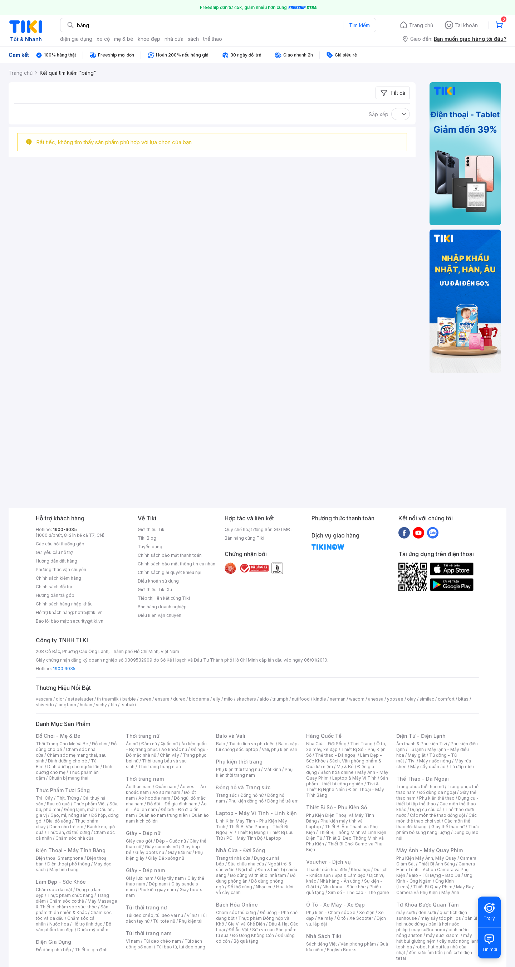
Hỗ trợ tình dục (87, 924)
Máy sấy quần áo (428, 766)
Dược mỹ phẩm (92, 929)
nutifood (301, 699)
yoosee (395, 699)
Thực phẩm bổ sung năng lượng (437, 829)
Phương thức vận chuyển (61, 569)
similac (427, 699)
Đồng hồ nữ (252, 795)
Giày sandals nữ (161, 846)
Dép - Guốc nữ (171, 841)
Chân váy (169, 755)
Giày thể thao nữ (448, 826)
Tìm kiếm (359, 25)
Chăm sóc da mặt (54, 889)
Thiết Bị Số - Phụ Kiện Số (336, 807)
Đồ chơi (99, 743)
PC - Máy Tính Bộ (244, 838)
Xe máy (325, 918)
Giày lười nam (139, 878)
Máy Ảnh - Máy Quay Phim (429, 850)
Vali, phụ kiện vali (279, 749)
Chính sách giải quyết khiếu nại (169, 572)
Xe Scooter (361, 918)
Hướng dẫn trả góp (55, 595)
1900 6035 (64, 668)
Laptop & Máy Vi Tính (354, 778)
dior (60, 699)
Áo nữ (132, 743)
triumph (280, 699)
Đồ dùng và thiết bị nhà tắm (258, 875)
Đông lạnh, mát (79, 809)
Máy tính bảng (64, 869)
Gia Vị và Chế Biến (246, 924)
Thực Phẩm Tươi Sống (63, 790)
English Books (342, 949)
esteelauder (80, 699)
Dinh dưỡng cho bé (67, 761)
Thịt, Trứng (68, 798)
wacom (356, 699)
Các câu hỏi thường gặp (60, 543)
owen (145, 699)
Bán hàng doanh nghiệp (162, 606)
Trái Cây (44, 798)
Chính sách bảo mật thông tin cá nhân (176, 563)
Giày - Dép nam (145, 870)
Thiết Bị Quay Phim (432, 886)
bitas (463, 699)
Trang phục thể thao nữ (420, 786)
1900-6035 (65, 529)
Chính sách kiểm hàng (58, 578)
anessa (375, 699)
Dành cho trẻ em (66, 826)
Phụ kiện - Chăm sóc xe (330, 912)
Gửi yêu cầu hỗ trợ (54, 552)
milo (228, 699)
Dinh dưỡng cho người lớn (73, 766)
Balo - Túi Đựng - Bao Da (434, 875)
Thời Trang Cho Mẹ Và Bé (62, 743)
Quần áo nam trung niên (163, 815)
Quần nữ (169, 743)
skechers (246, 699)
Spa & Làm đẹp (350, 875)
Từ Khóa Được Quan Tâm (427, 905)
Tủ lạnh (416, 749)
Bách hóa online (337, 772)
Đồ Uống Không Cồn (253, 935)
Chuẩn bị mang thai (68, 778)
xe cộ (103, 39)
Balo (220, 743)
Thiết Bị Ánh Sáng (436, 864)
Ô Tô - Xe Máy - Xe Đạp (335, 905)
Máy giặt (417, 755)
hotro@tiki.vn (89, 612)
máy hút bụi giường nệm (434, 938)
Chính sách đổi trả (54, 586)
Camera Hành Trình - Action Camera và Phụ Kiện (435, 869)
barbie (129, 699)
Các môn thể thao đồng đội (437, 815)
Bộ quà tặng (246, 941)
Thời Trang (361, 743)
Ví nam (133, 941)
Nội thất (246, 869)
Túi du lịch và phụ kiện (252, 743)
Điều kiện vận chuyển (159, 615)
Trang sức (226, 795)
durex (179, 699)
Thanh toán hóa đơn (326, 869)
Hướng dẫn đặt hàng (56, 561)
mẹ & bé (123, 39)
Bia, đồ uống (58, 821)
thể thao (212, 39)
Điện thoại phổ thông (68, 864)
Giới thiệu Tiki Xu (155, 589)
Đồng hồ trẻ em (283, 801)
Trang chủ (421, 25)
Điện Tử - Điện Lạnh (421, 736)
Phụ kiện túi (190, 921)
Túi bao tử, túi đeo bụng (180, 946)
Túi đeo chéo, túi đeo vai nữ (154, 915)
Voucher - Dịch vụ (328, 862)
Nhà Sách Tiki (323, 936)
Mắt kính (272, 769)
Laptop (273, 838)
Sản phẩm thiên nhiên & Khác (72, 909)
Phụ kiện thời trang (239, 762)
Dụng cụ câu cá (426, 809)
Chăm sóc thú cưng (236, 912)
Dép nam (158, 884)
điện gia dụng (76, 39)
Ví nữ (192, 915)
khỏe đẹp (149, 39)
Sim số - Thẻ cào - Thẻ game (358, 892)
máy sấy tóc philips (441, 918)
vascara (44, 699)
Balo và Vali (230, 736)
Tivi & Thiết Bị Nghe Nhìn (342, 786)
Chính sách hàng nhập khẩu (64, 604)
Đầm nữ (149, 743)
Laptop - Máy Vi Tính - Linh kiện (256, 813)
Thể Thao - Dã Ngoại (422, 779)
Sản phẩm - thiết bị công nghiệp (347, 780)
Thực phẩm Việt (89, 803)
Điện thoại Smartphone (59, 858)
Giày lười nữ (179, 852)
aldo (264, 699)
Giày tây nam (170, 878)
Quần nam (165, 786)
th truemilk (108, 699)
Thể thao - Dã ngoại (336, 755)
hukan (86, 704)
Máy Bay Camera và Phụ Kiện (435, 889)
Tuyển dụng (150, 546)
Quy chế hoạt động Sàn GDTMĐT (259, 529)
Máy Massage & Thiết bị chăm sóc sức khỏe (76, 903)
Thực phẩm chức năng (70, 895)
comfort (446, 699)
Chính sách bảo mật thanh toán (170, 555)
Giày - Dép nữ (143, 833)
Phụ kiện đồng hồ (246, 801)
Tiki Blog (147, 538)
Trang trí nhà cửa (233, 858)
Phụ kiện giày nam (157, 889)
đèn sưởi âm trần (426, 952)
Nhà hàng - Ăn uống (340, 881)
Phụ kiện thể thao (437, 798)
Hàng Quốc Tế (324, 736)
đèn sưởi (427, 912)
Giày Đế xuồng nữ (166, 858)
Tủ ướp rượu (461, 766)
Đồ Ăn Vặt (239, 929)
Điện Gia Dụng (53, 942)
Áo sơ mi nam (166, 792)
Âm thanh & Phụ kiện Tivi (421, 743)
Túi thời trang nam (148, 933)
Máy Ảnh (450, 892)
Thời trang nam (145, 779)
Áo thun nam (139, 786)
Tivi (412, 761)
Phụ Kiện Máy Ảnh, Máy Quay (426, 858)
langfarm (67, 704)
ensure (162, 699)
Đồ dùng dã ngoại (437, 792)
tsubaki (128, 704)
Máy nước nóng (435, 761)
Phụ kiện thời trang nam (254, 772)
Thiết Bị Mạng (251, 832)
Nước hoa (59, 924)
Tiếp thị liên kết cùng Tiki (164, 598)
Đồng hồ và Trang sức (243, 787)
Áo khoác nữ (174, 749)
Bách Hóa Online (237, 905)
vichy (101, 704)
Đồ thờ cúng (239, 886)
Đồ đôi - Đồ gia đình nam (172, 803)
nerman (337, 699)
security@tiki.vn (86, 621)
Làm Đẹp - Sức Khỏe (61, 882)
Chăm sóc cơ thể (66, 901)
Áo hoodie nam (154, 798)
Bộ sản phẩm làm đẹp (73, 926)
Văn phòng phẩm (358, 944)
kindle (319, 699)
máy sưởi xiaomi (443, 935)
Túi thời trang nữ (146, 907)
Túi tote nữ (164, 921)
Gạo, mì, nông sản (69, 815)
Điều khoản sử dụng (158, 581)
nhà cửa (174, 39)
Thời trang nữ (143, 736)
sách (193, 39)
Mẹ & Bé (345, 766)
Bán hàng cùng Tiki (244, 538)
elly (216, 699)
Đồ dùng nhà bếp (53, 949)
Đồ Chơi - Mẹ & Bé (58, 736)
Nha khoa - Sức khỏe (344, 886)
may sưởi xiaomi (428, 929)
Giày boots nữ (149, 852)
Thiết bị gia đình (91, 949)
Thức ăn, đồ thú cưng (68, 832)
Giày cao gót (139, 841)
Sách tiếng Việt (321, 944)
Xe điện (366, 912)
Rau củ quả (58, 803)
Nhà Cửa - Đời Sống (240, 850)
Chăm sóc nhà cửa (74, 838)
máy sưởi (405, 912)
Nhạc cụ (264, 886)
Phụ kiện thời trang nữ (238, 769)
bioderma (199, 699)
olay (411, 699)
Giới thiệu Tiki (152, 529)
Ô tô (341, 918)
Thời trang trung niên (159, 766)
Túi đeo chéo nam (162, 941)
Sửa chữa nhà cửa (246, 864)
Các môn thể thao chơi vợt (436, 818)
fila (114, 704)
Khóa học (360, 869)
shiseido (45, 704)
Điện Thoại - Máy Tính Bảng (71, 850)
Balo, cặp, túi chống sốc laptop (257, 746)
